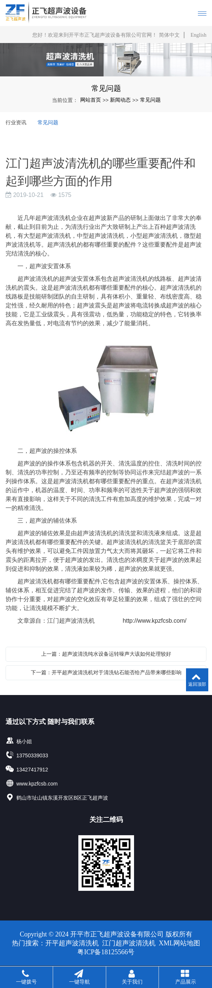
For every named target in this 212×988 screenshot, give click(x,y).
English (198, 35)
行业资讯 (16, 122)
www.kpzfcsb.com (37, 784)
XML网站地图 (179, 943)
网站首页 (90, 100)
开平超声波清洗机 (73, 943)
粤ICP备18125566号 (105, 952)
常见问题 (150, 100)
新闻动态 (120, 100)
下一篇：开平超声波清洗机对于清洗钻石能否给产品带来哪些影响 (106, 672)
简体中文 (169, 35)
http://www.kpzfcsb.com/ (155, 621)
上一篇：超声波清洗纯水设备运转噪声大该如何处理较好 (106, 654)
